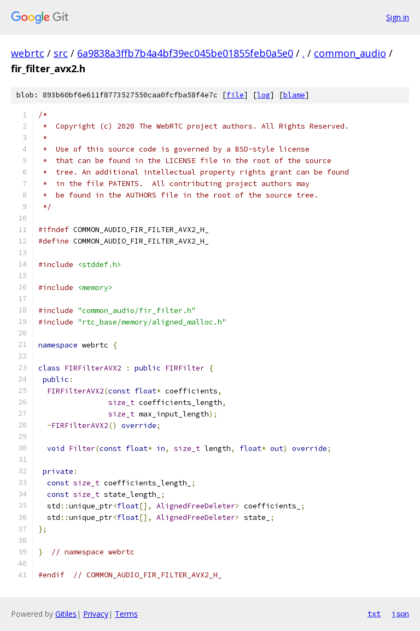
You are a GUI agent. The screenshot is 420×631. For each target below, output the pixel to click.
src (61, 53)
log (263, 95)
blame (294, 95)
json (400, 613)
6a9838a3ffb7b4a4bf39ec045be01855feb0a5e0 (185, 53)
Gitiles (66, 614)
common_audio (350, 53)
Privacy (95, 614)
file (235, 95)
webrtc (27, 53)
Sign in (397, 17)
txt (374, 613)
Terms (126, 614)
